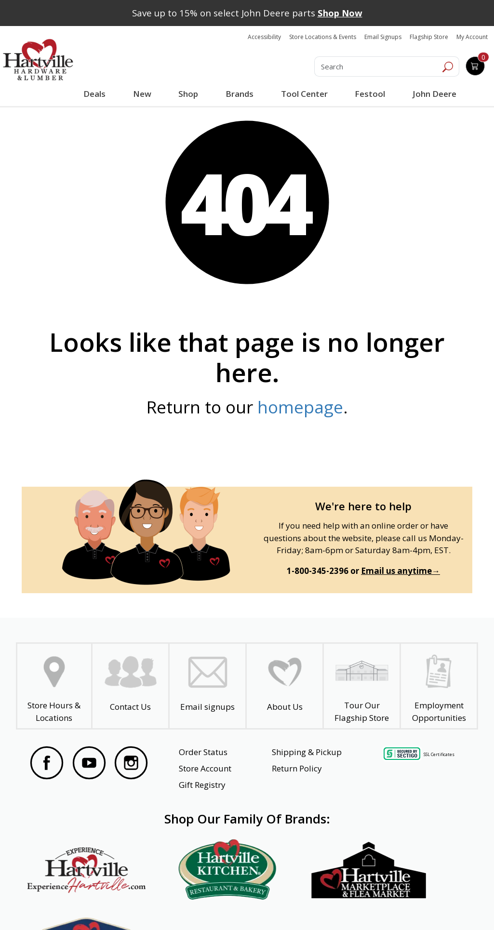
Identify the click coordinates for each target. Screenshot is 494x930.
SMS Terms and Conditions (421, 905)
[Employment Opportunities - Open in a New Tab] (438, 686)
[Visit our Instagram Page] (131, 763)
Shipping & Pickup (307, 751)
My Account (472, 37)
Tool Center (303, 93)
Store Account (205, 768)
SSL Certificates (439, 754)
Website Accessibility (64, 905)
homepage (300, 407)
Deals (95, 95)
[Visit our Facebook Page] (47, 763)
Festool (369, 93)
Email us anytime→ (400, 570)
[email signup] (207, 686)
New (142, 93)
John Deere (433, 93)
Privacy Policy (141, 905)
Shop (189, 95)
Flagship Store (429, 37)
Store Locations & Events (322, 37)
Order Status (203, 751)
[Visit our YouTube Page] (89, 763)
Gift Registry (202, 784)
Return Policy (297, 768)
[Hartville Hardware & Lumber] (38, 59)
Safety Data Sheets (217, 905)
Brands (239, 93)
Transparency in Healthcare (314, 905)
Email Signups (382, 37)
